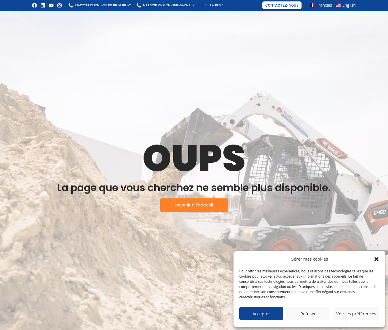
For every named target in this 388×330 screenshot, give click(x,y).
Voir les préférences (356, 313)
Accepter (261, 313)
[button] (376, 259)
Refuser (308, 313)
